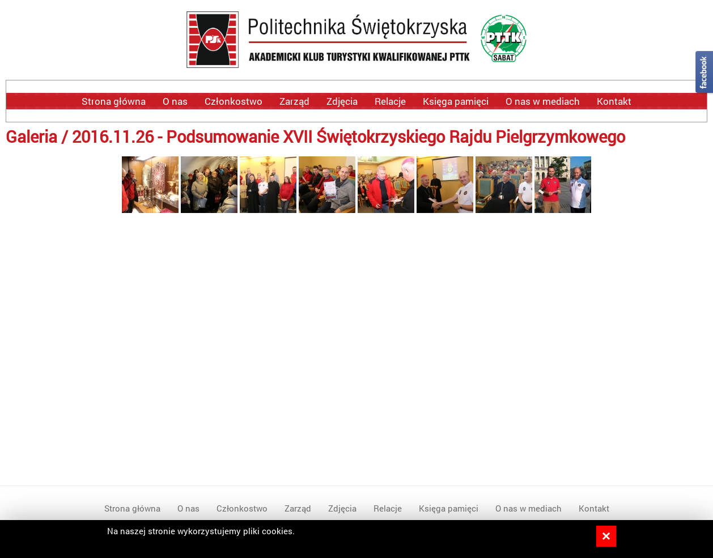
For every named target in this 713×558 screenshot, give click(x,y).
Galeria (31, 136)
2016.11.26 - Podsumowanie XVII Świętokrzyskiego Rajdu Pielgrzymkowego (348, 136)
